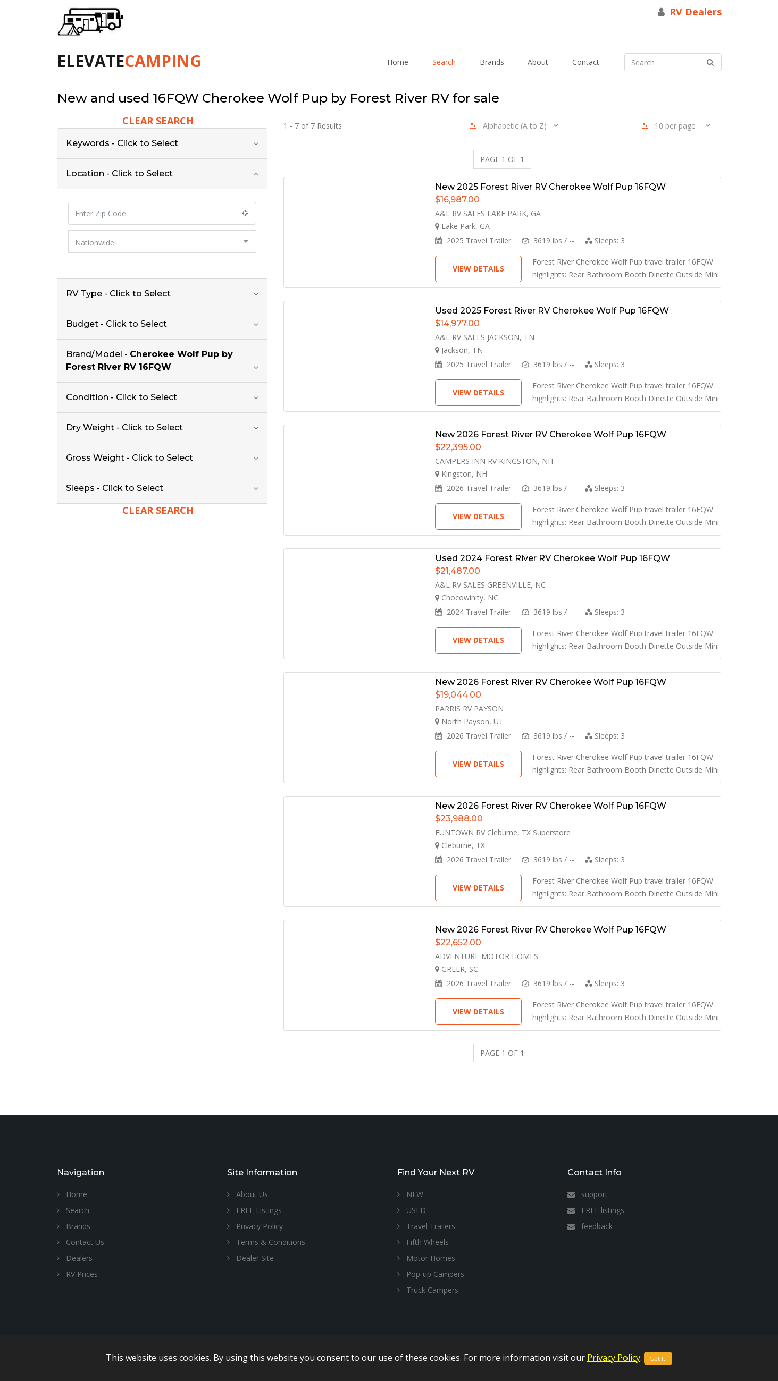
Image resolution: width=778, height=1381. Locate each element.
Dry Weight (124, 427)
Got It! (658, 1358)
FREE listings (595, 1210)
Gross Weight (129, 458)
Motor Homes (426, 1258)
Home (397, 62)
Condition (121, 397)
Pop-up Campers (430, 1274)
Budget (116, 324)
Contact (585, 62)
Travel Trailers (426, 1226)
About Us (247, 1194)
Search (444, 62)
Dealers (75, 1258)
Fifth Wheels (423, 1242)
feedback (590, 1226)
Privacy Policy (255, 1226)
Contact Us (80, 1242)
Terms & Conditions (266, 1242)
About (538, 62)
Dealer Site (250, 1258)
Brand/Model (149, 360)
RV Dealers (696, 11)
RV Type (118, 294)
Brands (492, 62)
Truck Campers (427, 1290)
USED (411, 1210)
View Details (478, 269)
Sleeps (114, 488)
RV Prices (77, 1274)
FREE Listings (254, 1210)
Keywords (122, 143)
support (587, 1194)
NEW (410, 1194)
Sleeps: (605, 240)
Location (119, 173)
